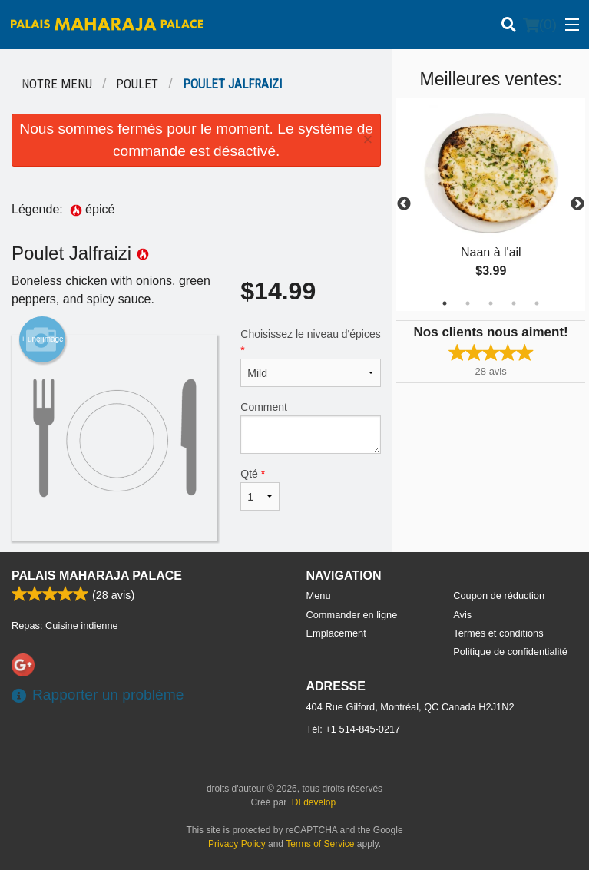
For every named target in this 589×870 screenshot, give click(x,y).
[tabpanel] (490, 204)
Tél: (353, 729)
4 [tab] (513, 303)
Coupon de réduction (498, 595)
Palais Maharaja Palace (97, 575)
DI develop (314, 802)
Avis (462, 614)
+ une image (42, 339)
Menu (318, 595)
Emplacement (336, 633)
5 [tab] (536, 303)
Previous (404, 204)
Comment (310, 427)
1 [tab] (444, 303)
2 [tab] (467, 303)
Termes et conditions (498, 633)
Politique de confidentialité (510, 651)
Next (577, 204)
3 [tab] (490, 303)
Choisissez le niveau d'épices (310, 357)
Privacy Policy (237, 844)
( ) (540, 24)
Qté (259, 489)
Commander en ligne (352, 614)
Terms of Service (320, 844)
